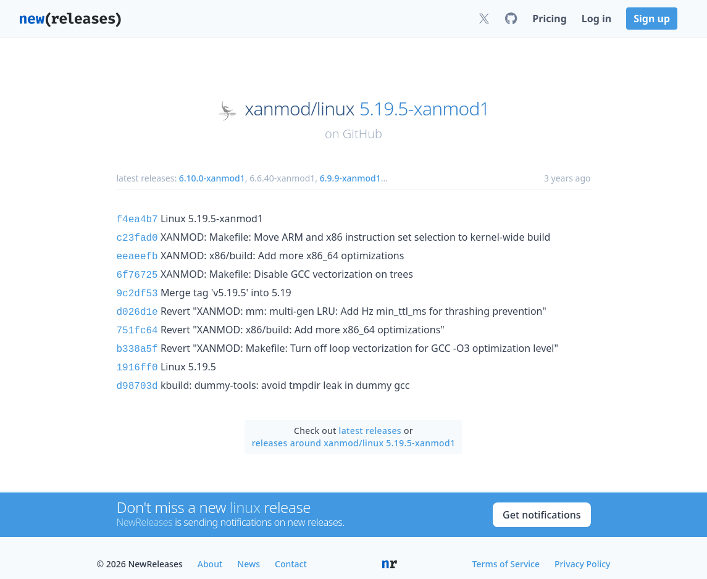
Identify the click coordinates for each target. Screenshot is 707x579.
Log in (596, 18)
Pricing (549, 18)
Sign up (652, 18)
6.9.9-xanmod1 (350, 178)
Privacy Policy (582, 551)
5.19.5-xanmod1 (424, 108)
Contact (291, 551)
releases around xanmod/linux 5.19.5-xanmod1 (354, 430)
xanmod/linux (299, 108)
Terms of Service (506, 551)
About (210, 551)
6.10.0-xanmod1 (212, 178)
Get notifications (541, 502)
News (248, 551)
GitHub (362, 133)
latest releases (370, 418)
